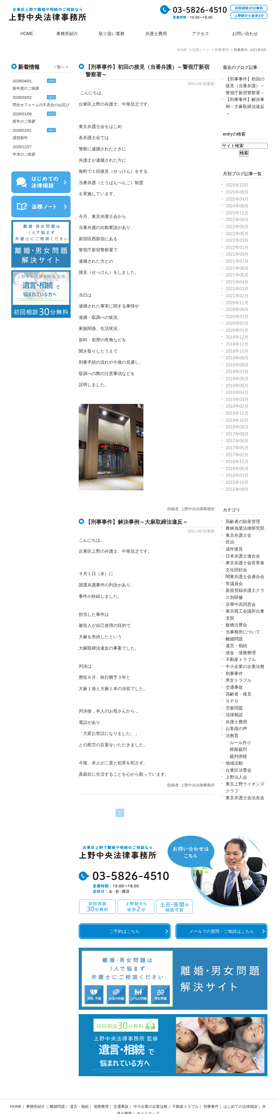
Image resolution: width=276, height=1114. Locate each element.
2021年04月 (237, 282)
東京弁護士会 (238, 535)
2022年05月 (237, 233)
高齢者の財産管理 (243, 521)
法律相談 (234, 715)
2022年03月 (237, 240)
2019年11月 (237, 344)
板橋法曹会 (236, 625)
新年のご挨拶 (24, 121)
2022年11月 (237, 213)
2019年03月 (237, 399)
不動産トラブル (241, 659)
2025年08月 (237, 192)
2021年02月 (237, 295)
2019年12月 (237, 337)
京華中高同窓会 (241, 604)
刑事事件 (234, 673)
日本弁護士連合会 (243, 556)
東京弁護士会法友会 (245, 797)
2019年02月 (237, 406)
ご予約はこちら (124, 931)
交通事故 (234, 687)
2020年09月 (237, 309)
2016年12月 (237, 461)
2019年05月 (237, 385)
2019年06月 (237, 378)
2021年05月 (237, 275)
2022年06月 (237, 226)
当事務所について (243, 632)
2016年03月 (237, 475)
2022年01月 (237, 247)
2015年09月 (237, 489)
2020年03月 (237, 316)
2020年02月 (237, 323)
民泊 (230, 542)
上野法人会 (236, 777)
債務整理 (101, 1092)
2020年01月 (237, 330)
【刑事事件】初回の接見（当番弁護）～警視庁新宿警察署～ (245, 86)
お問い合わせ (245, 33)
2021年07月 (237, 261)
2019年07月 (237, 371)
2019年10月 (237, 351)
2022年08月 (237, 219)
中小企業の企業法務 (245, 666)
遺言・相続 (236, 645)
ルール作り (240, 742)
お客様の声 (236, 728)
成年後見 (234, 549)
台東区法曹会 (238, 770)
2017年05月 (237, 447)
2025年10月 (237, 185)
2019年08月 (237, 365)
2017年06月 (237, 440)
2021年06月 (237, 268)
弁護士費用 (156, 33)
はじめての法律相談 (240, 1092)
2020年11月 (237, 303)
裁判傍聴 (238, 756)
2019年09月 (237, 358)
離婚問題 (234, 639)
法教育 (232, 735)
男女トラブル (238, 680)
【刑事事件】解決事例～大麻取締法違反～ (136, 522)
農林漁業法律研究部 (245, 528)
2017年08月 (237, 434)
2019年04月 (237, 392)
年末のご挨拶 (24, 154)
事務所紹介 (67, 33)
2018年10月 (237, 420)
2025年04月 (237, 199)
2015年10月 (237, 482)
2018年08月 (237, 427)
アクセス (200, 33)
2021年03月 (237, 288)
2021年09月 (237, 254)
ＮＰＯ (232, 701)
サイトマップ (148, 1099)
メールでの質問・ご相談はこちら (221, 931)
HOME (26, 33)
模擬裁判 (238, 749)
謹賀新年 (20, 138)
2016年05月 (237, 468)
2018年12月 (237, 413)
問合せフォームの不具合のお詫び (41, 105)
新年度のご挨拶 (26, 88)
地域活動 (234, 763)
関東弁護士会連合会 (245, 576)
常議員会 (234, 583)
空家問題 (234, 708)
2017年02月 (237, 455)
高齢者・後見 (238, 694)
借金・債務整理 (241, 652)
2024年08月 (237, 206)
